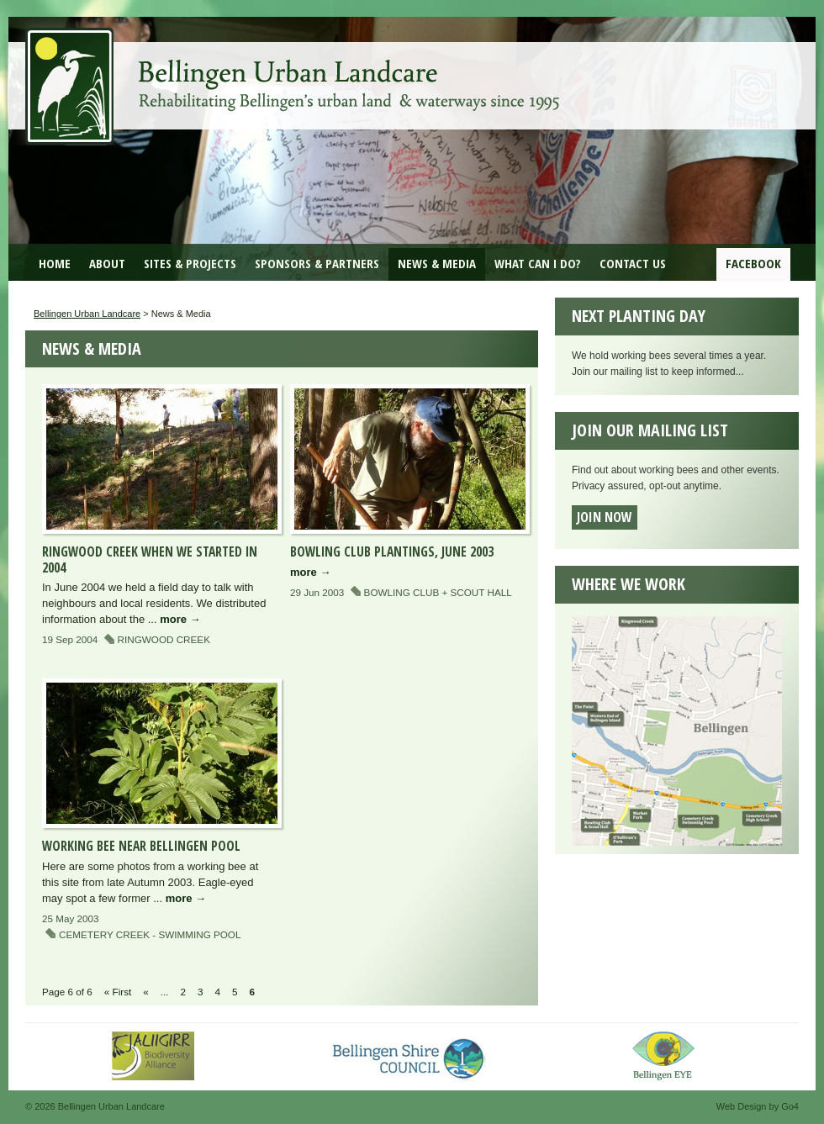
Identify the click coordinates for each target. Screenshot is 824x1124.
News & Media (437, 263)
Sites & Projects (190, 263)
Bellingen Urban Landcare (294, 74)
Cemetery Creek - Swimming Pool (149, 934)
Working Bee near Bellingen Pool (141, 845)
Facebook (753, 263)
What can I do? (537, 263)
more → (180, 619)
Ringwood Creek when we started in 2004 (149, 559)
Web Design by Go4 (757, 1106)
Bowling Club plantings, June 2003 (392, 551)
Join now (604, 517)
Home (55, 263)
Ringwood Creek (164, 639)
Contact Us (633, 263)
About (107, 263)
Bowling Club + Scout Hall (438, 592)
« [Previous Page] (146, 991)
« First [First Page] (117, 991)
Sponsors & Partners (317, 263)
